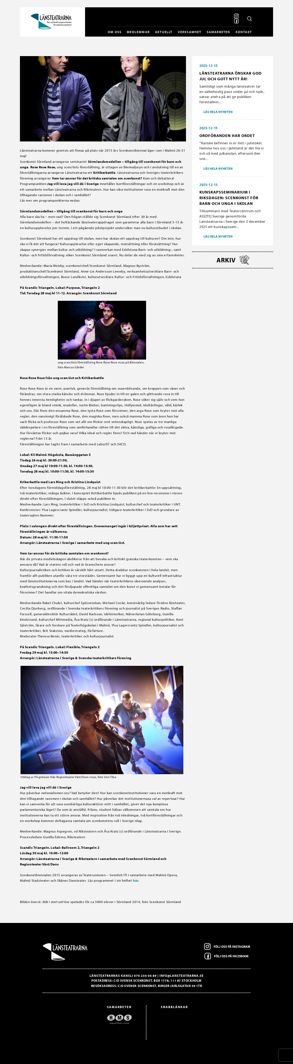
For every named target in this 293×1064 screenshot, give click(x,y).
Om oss (114, 32)
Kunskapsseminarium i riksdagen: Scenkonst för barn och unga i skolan (228, 197)
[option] (89, 1019)
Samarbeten (218, 32)
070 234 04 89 (145, 976)
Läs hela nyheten (218, 112)
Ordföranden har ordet (227, 135)
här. (136, 880)
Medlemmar (138, 32)
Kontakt (244, 32)
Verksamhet (189, 32)
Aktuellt (164, 32)
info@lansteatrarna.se (182, 976)
